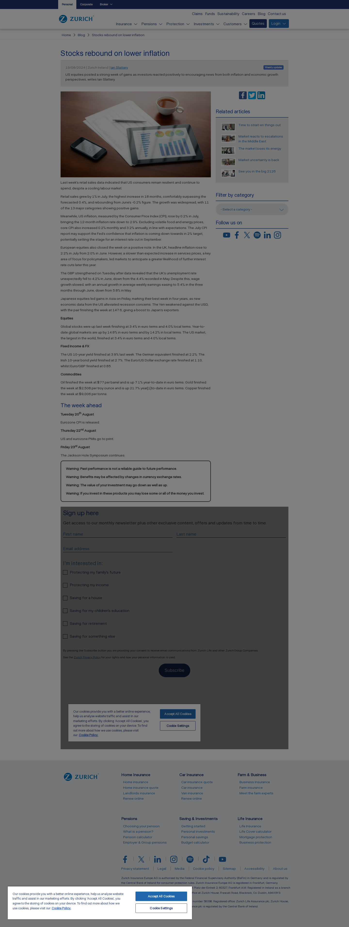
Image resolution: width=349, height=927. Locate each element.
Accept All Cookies (161, 896)
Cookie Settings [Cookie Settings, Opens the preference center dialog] (161, 908)
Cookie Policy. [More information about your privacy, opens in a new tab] (61, 908)
